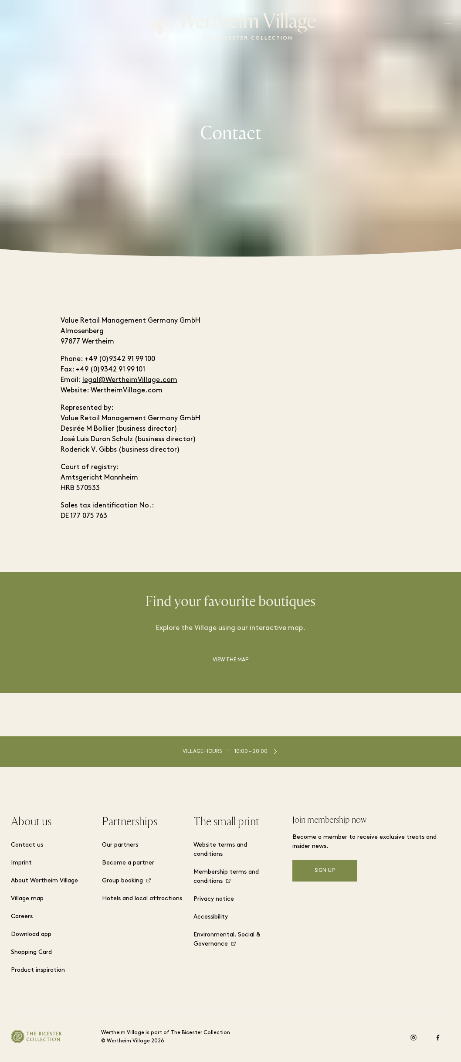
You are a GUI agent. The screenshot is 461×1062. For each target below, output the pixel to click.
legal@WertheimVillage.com (129, 380)
